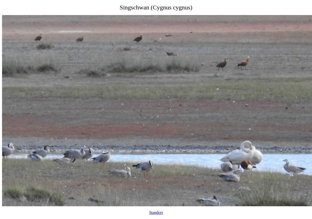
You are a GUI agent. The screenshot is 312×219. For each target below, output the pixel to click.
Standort (156, 212)
